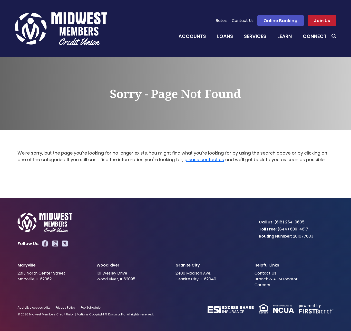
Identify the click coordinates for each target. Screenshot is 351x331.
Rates (221, 20)
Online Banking (280, 21)
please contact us (204, 159)
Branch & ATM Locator (276, 279)
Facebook (45, 243)
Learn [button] (284, 36)
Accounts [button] (192, 36)
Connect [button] (315, 36)
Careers (262, 284)
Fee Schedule (90, 307)
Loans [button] (225, 36)
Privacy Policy (66, 307)
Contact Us (243, 20)
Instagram (55, 243)
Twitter (65, 243)
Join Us (322, 21)
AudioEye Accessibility (34, 307)
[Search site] (334, 36)
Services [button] (255, 36)
